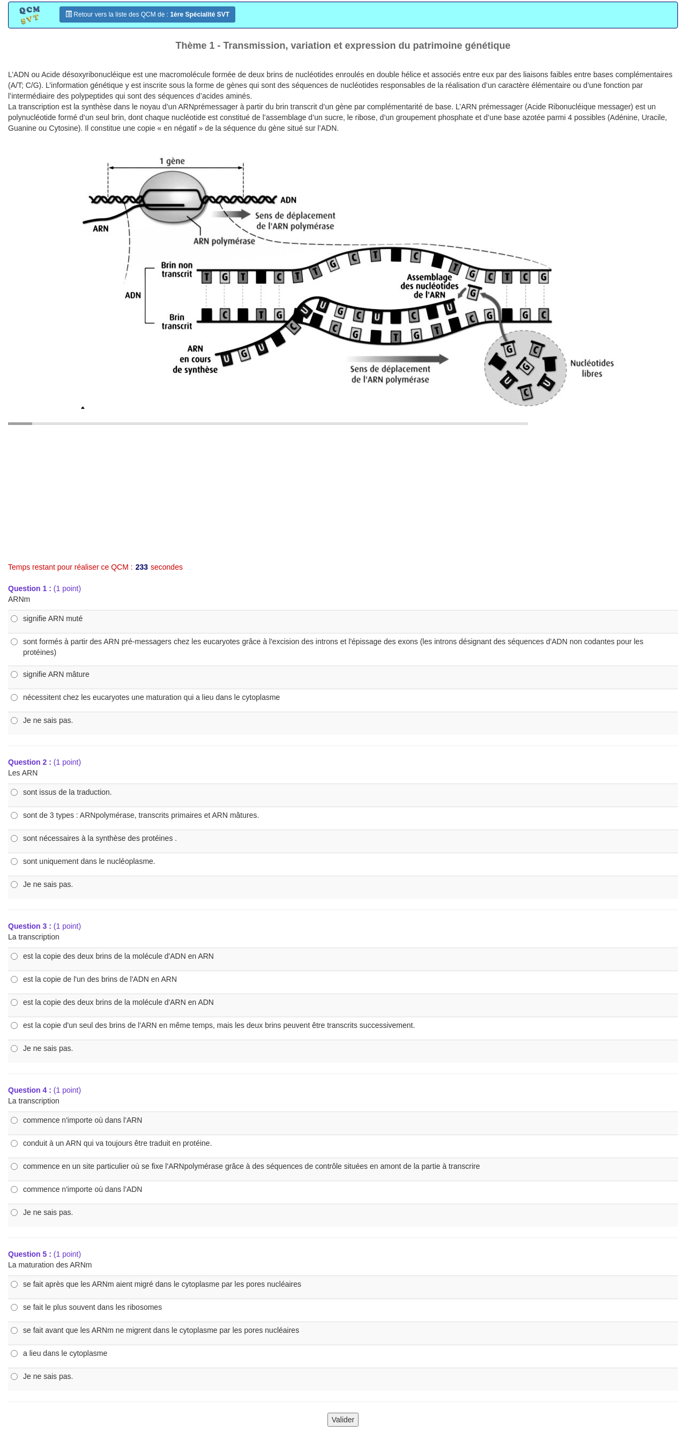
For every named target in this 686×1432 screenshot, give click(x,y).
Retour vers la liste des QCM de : (147, 14)
